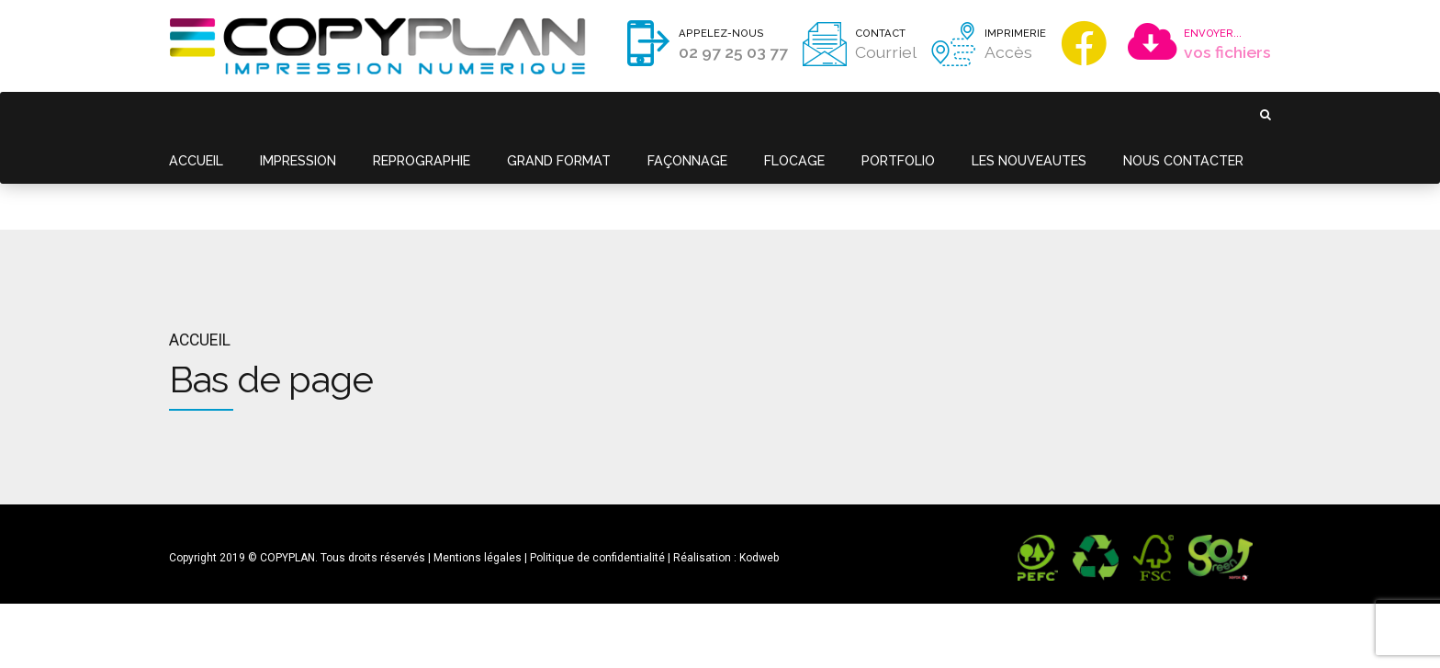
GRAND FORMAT (541, 114)
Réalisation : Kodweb (726, 465)
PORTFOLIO (867, 114)
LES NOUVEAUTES (993, 114)
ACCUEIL (194, 114)
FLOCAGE (767, 114)
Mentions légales (477, 465)
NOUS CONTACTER (1142, 114)
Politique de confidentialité (597, 465)
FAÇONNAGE (664, 114)
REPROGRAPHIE (410, 114)
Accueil (200, 248)
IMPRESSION (292, 114)
